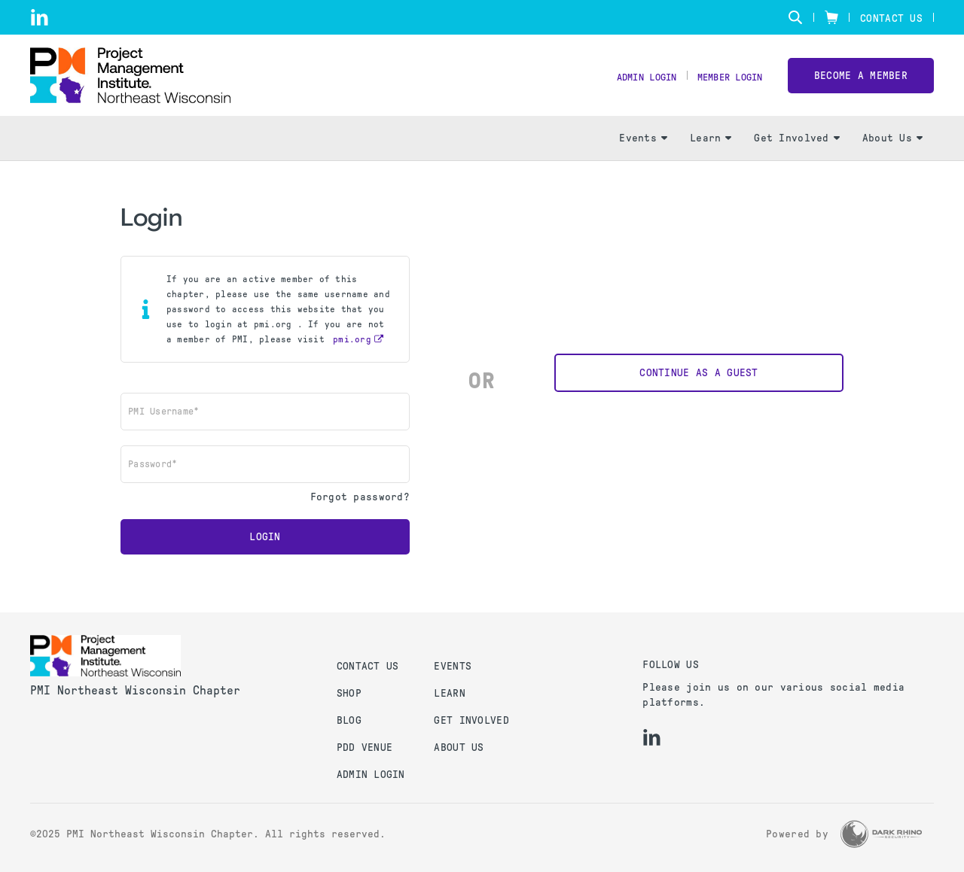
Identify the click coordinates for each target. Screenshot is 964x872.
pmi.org (352, 352)
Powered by (797, 834)
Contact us (368, 666)
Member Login (724, 83)
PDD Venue (365, 747)
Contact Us (891, 18)
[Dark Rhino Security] (881, 834)
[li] (39, 17)
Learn (710, 150)
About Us (892, 150)
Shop (349, 693)
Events (643, 150)
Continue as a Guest (698, 385)
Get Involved (796, 150)
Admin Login (630, 83)
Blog (349, 720)
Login (264, 549)
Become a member (861, 81)
